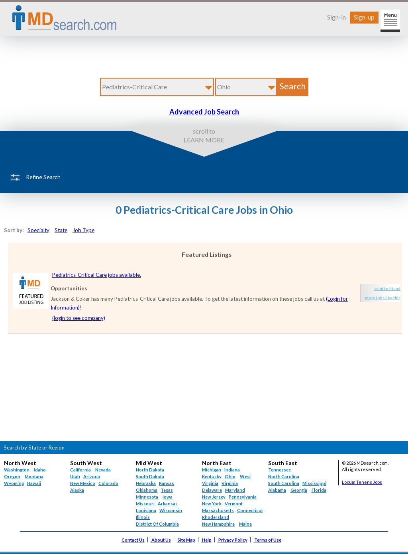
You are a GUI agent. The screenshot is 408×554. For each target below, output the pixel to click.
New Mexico (82, 483)
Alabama (277, 490)
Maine (245, 523)
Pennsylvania (243, 496)
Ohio (230, 476)
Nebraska (146, 483)
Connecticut (250, 510)
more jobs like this (382, 297)
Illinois (143, 517)
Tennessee (279, 469)
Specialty (38, 230)
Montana (34, 476)
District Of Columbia (157, 523)
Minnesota (147, 496)
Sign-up (364, 17)
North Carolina (283, 476)
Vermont (234, 503)
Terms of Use (267, 539)
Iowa (168, 496)
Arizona (91, 476)
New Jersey (214, 496)
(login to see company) (78, 318)
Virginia (230, 483)
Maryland (235, 490)
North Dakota (150, 469)
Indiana (232, 469)
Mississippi (314, 483)
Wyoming (14, 483)
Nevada (103, 469)
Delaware (212, 490)
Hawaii (34, 483)
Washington (16, 469)
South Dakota (150, 476)
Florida (319, 490)
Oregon (12, 476)
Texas (167, 490)
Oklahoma (146, 490)
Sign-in (336, 17)
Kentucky (212, 476)
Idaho (40, 469)
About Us (161, 539)
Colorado (108, 483)
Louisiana (146, 510)
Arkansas (168, 503)
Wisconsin (170, 510)
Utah (75, 476)
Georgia (298, 490)
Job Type (83, 230)
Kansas (166, 483)
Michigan (211, 469)
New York (212, 503)
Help (207, 539)
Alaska (77, 490)
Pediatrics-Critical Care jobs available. (96, 275)
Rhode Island (215, 517)
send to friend (387, 288)
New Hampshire (218, 523)
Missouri (145, 503)
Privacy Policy (232, 539)
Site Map (186, 539)
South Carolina (283, 483)
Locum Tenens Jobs (362, 482)
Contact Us (133, 539)
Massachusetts (218, 510)
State (61, 230)
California (80, 469)
